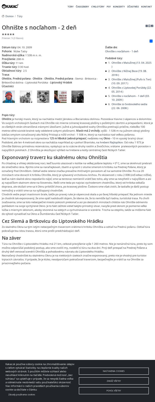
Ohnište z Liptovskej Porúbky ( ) (132, 89)
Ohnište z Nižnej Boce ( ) (129, 73)
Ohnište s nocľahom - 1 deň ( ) (131, 98)
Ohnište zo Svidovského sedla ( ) (129, 106)
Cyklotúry (97, 6)
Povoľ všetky (114, 390)
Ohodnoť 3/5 (8, 34)
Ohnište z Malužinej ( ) (132, 64)
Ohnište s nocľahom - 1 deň (121, 51)
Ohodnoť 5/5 (13, 34)
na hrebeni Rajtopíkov (109, 142)
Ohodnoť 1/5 (3, 34)
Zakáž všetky (114, 380)
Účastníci (133, 6)
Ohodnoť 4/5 (11, 34)
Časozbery (82, 6)
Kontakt (146, 6)
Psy (109, 6)
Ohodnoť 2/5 (5, 34)
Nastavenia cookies (114, 371)
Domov (9, 16)
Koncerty (119, 6)
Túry (70, 6)
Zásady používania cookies (21, 394)
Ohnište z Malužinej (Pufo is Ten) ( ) (131, 81)
